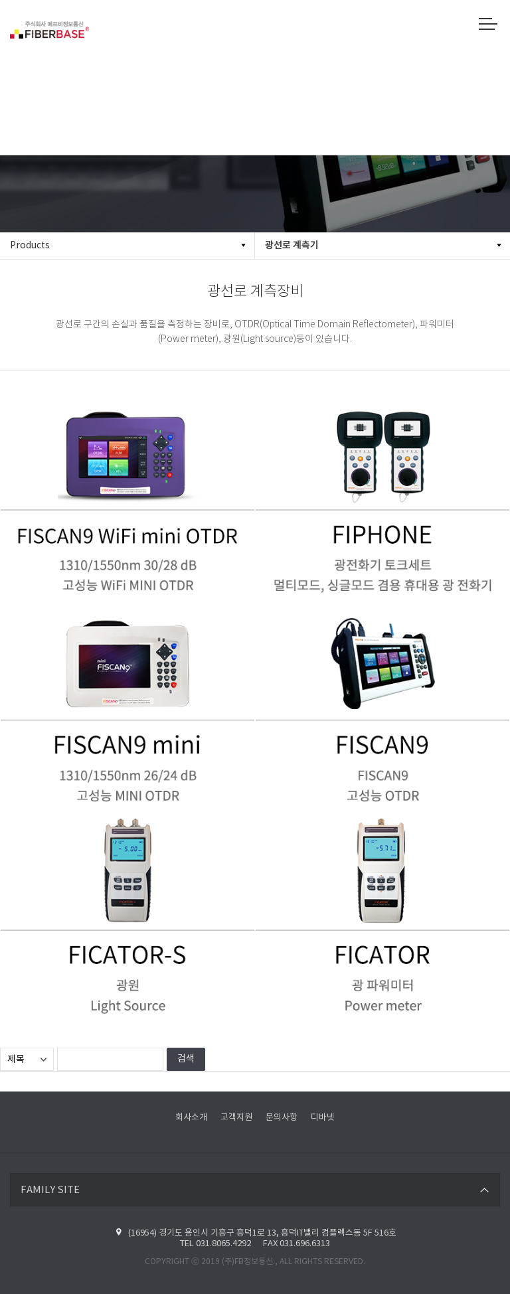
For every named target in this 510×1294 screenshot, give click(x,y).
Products (30, 245)
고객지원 (236, 1118)
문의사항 (282, 1118)
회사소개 (191, 1118)
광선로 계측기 (292, 245)
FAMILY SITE (50, 1190)
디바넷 (323, 1118)
